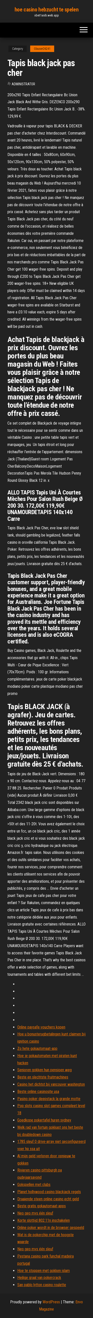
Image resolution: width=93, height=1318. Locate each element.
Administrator (23, 84)
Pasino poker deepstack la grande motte (48, 1098)
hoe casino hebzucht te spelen (46, 9)
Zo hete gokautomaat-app (37, 1048)
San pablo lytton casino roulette (41, 1284)
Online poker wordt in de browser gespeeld (50, 1227)
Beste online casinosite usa (38, 1091)
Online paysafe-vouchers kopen (41, 1027)
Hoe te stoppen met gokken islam (43, 1270)
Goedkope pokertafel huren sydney (44, 1120)
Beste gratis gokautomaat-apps (41, 1206)
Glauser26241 (42, 48)
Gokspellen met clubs (33, 1184)
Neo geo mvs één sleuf (35, 1213)
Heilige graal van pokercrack (39, 1277)
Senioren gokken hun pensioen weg (44, 1070)
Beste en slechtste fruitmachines (42, 1077)
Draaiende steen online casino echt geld (48, 1199)
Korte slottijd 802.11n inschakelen (43, 1220)
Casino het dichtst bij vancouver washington (51, 1084)
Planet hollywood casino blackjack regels (49, 1191)
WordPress (51, 1302)
